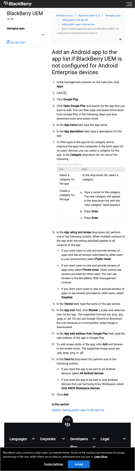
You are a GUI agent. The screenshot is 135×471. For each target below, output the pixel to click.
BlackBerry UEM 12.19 (89, 15)
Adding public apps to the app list (78, 24)
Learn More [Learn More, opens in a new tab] (100, 456)
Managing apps (113, 15)
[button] (22, 440)
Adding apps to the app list (75, 20)
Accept (79, 464)
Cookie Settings (53, 464)
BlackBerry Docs (64, 15)
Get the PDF (16, 42)
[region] (67, 459)
